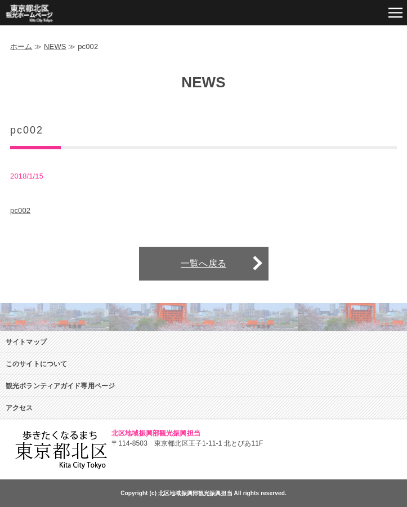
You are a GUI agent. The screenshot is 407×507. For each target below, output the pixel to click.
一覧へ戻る (203, 263)
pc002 (20, 210)
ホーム (21, 46)
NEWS (55, 46)
